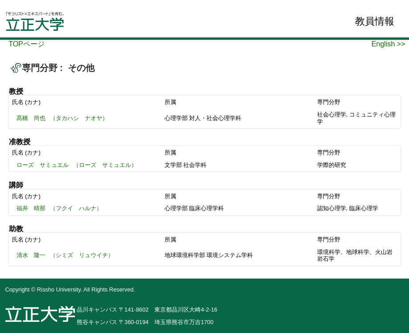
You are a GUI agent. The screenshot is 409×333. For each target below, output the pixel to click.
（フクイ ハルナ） (60, 208)
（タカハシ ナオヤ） (62, 118)
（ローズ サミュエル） (77, 165)
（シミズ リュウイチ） (65, 255)
